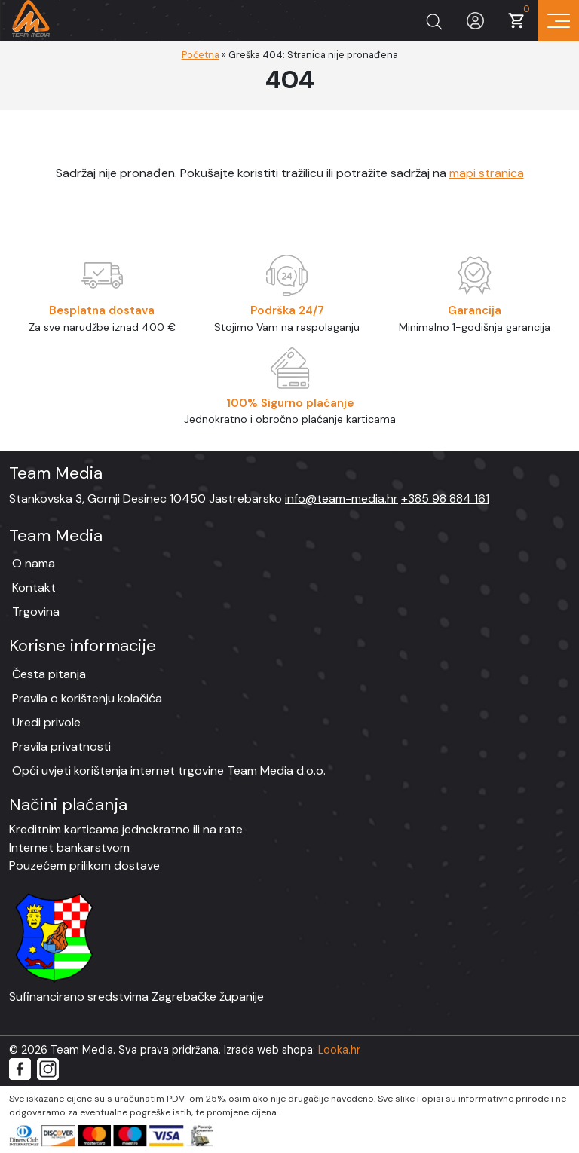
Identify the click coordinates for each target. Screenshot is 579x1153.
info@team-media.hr (341, 498)
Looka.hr (339, 1050)
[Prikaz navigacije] (558, 20)
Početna (200, 54)
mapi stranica (486, 173)
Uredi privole (46, 722)
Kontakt (34, 587)
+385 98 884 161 (445, 498)
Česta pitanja (49, 674)
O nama (33, 563)
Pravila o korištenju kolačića (87, 698)
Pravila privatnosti (61, 746)
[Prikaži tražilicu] (434, 20)
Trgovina (36, 611)
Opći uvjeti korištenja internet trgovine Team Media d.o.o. (169, 770)
